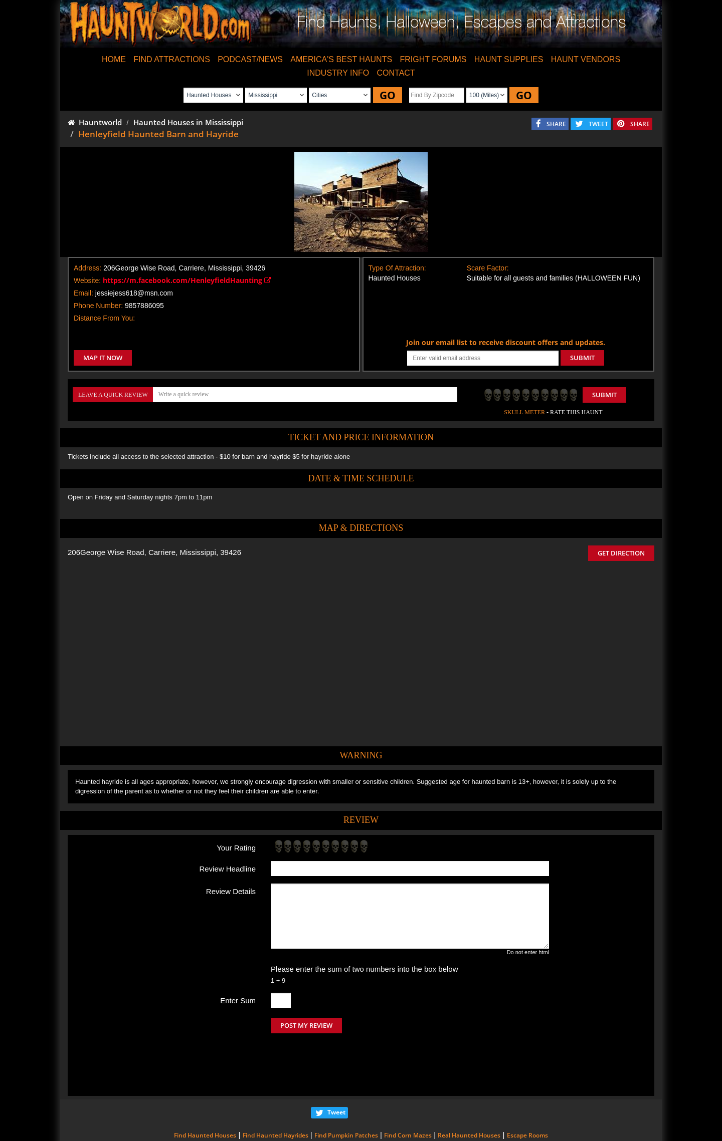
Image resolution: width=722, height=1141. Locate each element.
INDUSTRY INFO (338, 73)
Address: (87, 268)
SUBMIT (582, 357)
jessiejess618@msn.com (134, 293)
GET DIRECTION (621, 552)
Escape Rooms (527, 1093)
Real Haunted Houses (469, 1093)
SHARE (556, 124)
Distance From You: (104, 318)
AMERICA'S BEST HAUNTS (341, 59)
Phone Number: (98, 306)
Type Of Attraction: (397, 268)
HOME (114, 59)
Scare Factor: (488, 268)
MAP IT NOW (102, 357)
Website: (87, 280)
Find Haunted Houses (205, 1093)
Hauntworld (95, 122)
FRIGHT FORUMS (433, 59)
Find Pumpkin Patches (346, 1093)
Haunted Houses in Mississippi (188, 122)
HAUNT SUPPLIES (509, 59)
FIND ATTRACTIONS (171, 59)
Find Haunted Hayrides (275, 1093)
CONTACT (396, 73)
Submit (604, 394)
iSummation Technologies (503, 1127)
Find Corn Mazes (408, 1093)
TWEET (598, 124)
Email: (83, 293)
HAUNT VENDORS (585, 59)
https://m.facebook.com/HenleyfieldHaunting (187, 280)
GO (388, 95)
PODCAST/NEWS (250, 59)
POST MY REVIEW (306, 1025)
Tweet (336, 1070)
